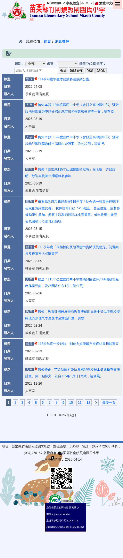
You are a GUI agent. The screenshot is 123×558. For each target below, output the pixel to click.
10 (71, 402)
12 (88, 402)
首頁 (47, 41)
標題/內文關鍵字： (92, 64)
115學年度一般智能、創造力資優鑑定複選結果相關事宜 (78, 344)
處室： (52, 64)
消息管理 (62, 41)
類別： (20, 64)
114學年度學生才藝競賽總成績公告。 (65, 79)
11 (80, 402)
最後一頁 (108, 402)
